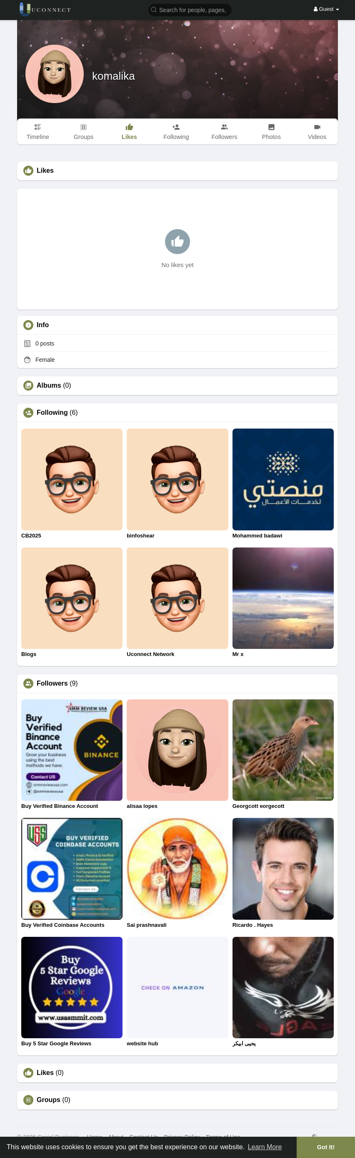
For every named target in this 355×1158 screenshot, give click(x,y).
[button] (190, 9)
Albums (49, 385)
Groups (48, 1100)
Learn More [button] (265, 1146)
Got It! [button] (326, 1147)
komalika (113, 76)
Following (52, 412)
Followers (52, 683)
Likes (45, 1073)
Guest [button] (326, 9)
